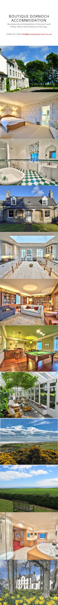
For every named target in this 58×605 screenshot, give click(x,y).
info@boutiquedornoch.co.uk (37, 34)
